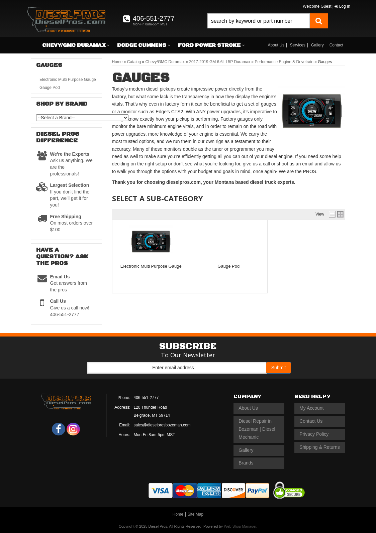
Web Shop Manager (240, 526)
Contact (336, 45)
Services (297, 45)
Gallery (317, 45)
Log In (342, 6)
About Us (276, 45)
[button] (267, 20)
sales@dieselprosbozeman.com (162, 425)
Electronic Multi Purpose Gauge (151, 266)
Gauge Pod (228, 266)
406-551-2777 (146, 397)
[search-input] (258, 21)
